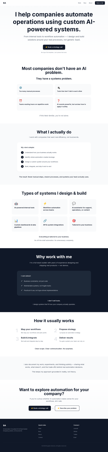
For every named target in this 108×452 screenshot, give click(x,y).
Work (79, 3)
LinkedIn (76, 428)
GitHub (75, 431)
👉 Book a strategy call (54, 47)
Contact (40, 437)
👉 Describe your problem (67, 408)
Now (85, 3)
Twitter (75, 434)
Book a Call (100, 3)
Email (75, 437)
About (90, 3)
